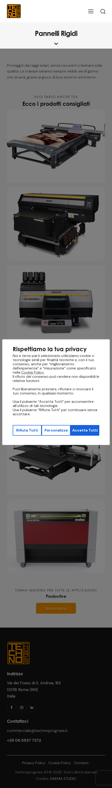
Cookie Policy (32, 372)
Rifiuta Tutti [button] (27, 430)
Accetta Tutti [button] (85, 430)
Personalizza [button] (56, 430)
